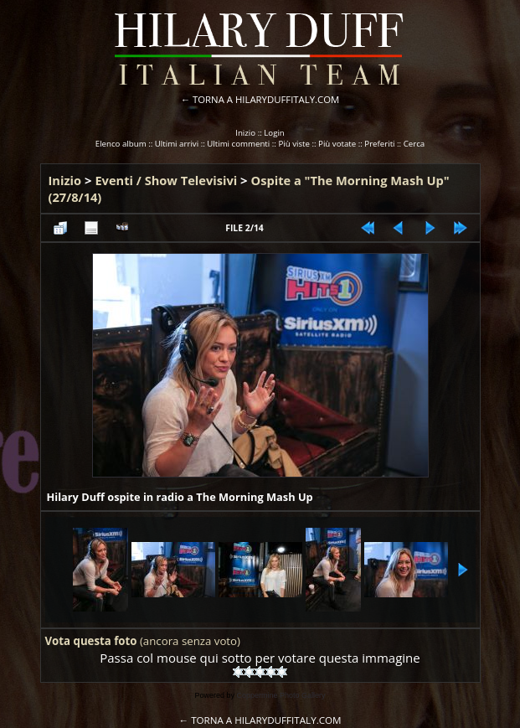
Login (274, 132)
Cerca (414, 143)
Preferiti (379, 143)
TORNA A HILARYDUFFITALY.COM (266, 99)
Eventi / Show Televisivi (166, 180)
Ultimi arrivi (176, 143)
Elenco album (121, 143)
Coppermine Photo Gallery (280, 695)
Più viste (294, 143)
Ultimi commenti (238, 143)
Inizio (245, 132)
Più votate (337, 143)
